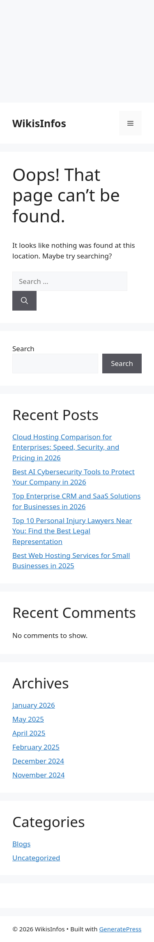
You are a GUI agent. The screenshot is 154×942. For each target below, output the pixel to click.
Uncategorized (36, 857)
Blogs (21, 843)
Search (23, 348)
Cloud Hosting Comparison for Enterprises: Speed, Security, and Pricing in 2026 (65, 447)
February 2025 (36, 747)
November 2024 (38, 775)
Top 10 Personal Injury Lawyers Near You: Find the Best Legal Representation (72, 531)
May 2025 (28, 719)
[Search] (24, 301)
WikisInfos (39, 123)
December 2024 (38, 761)
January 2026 (33, 705)
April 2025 (28, 733)
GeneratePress (120, 929)
